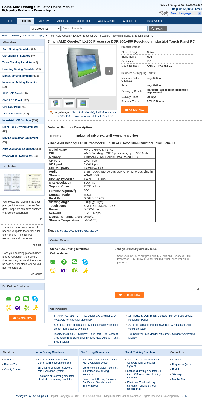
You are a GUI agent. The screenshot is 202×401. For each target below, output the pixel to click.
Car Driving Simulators (16, 55)
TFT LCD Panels (12, 113)
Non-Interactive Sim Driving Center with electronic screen (54, 361)
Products (25, 20)
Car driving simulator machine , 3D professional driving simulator (100, 371)
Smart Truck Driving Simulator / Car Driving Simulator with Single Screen (100, 382)
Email (198, 9)
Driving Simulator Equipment (20, 137)
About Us (62, 20)
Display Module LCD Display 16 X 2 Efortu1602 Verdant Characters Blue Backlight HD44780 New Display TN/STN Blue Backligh (87, 337)
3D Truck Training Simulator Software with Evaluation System (143, 363)
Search (159, 28)
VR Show (43, 20)
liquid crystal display (86, 230)
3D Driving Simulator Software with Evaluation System (55, 369)
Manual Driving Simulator (18, 75)
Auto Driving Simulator (16, 49)
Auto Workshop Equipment (18, 148)
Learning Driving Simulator (18, 69)
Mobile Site (178, 379)
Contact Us (129, 20)
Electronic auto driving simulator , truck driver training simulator (56, 377)
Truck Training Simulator (17, 62)
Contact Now (24, 318)
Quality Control (106, 20)
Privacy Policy (23, 396)
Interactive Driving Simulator (19, 82)
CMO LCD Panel (12, 100)
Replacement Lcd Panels (17, 155)
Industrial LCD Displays (34, 35)
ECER (183, 396)
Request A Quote (182, 9)
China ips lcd (40, 396)
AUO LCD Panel (12, 93)
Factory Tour (83, 20)
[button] (186, 13)
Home (9, 20)
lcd (56, 230)
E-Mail (175, 369)
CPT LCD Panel (11, 106)
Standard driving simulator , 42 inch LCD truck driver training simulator (144, 374)
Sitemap (177, 374)
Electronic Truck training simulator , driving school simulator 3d (141, 385)
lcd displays (66, 230)
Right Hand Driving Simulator (20, 126)
